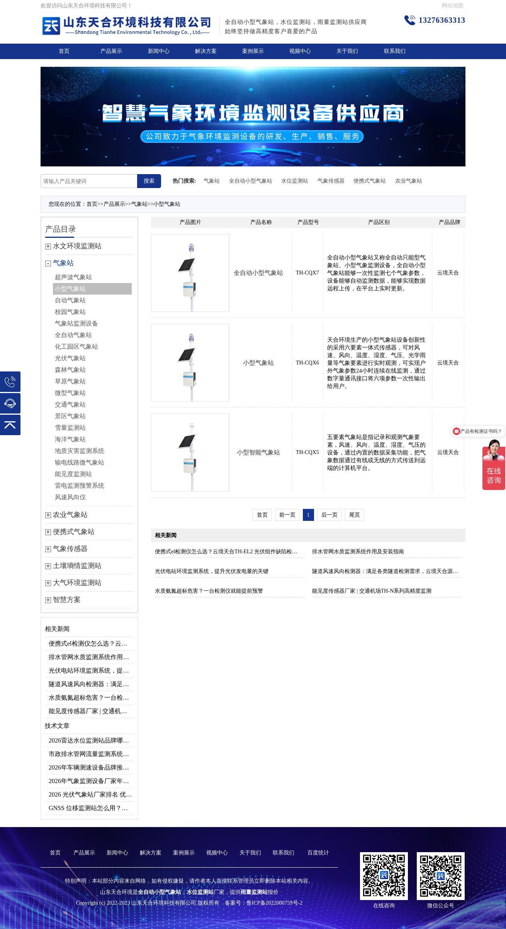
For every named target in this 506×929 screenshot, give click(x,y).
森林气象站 (70, 369)
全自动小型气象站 (250, 181)
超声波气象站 (73, 277)
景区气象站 (70, 416)
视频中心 (300, 51)
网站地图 (453, 5)
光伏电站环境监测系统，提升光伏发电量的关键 (91, 670)
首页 (64, 51)
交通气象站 (70, 404)
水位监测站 (294, 181)
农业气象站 (408, 181)
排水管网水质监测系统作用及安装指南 (91, 657)
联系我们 (395, 51)
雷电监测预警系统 (79, 485)
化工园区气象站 (76, 346)
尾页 (354, 515)
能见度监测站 (73, 474)
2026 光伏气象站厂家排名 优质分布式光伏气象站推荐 (91, 794)
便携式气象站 (369, 181)
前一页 (287, 515)
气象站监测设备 (76, 323)
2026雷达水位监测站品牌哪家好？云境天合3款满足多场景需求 (91, 740)
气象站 (212, 181)
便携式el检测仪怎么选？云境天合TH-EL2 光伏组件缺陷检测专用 (91, 643)
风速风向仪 (70, 497)
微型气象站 (70, 393)
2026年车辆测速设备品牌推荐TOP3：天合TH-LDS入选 (91, 767)
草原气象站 (70, 381)
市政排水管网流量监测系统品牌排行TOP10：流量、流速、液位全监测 (91, 754)
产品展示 (111, 51)
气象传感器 (331, 181)
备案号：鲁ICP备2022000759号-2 (263, 903)
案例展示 (253, 51)
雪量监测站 (70, 427)
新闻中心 (159, 51)
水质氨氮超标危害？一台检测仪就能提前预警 (91, 697)
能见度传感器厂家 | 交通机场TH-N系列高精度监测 (91, 711)
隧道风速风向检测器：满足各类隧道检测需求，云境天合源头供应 (91, 684)
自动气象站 (70, 300)
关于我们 (347, 51)
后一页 (329, 515)
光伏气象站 (70, 358)
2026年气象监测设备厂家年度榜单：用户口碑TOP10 (91, 781)
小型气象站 (166, 204)
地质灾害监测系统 (79, 451)
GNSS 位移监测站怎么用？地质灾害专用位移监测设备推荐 (91, 808)
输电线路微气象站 (79, 462)
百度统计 (318, 853)
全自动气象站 (73, 335)
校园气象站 (70, 312)
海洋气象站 (70, 439)
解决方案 (206, 51)
